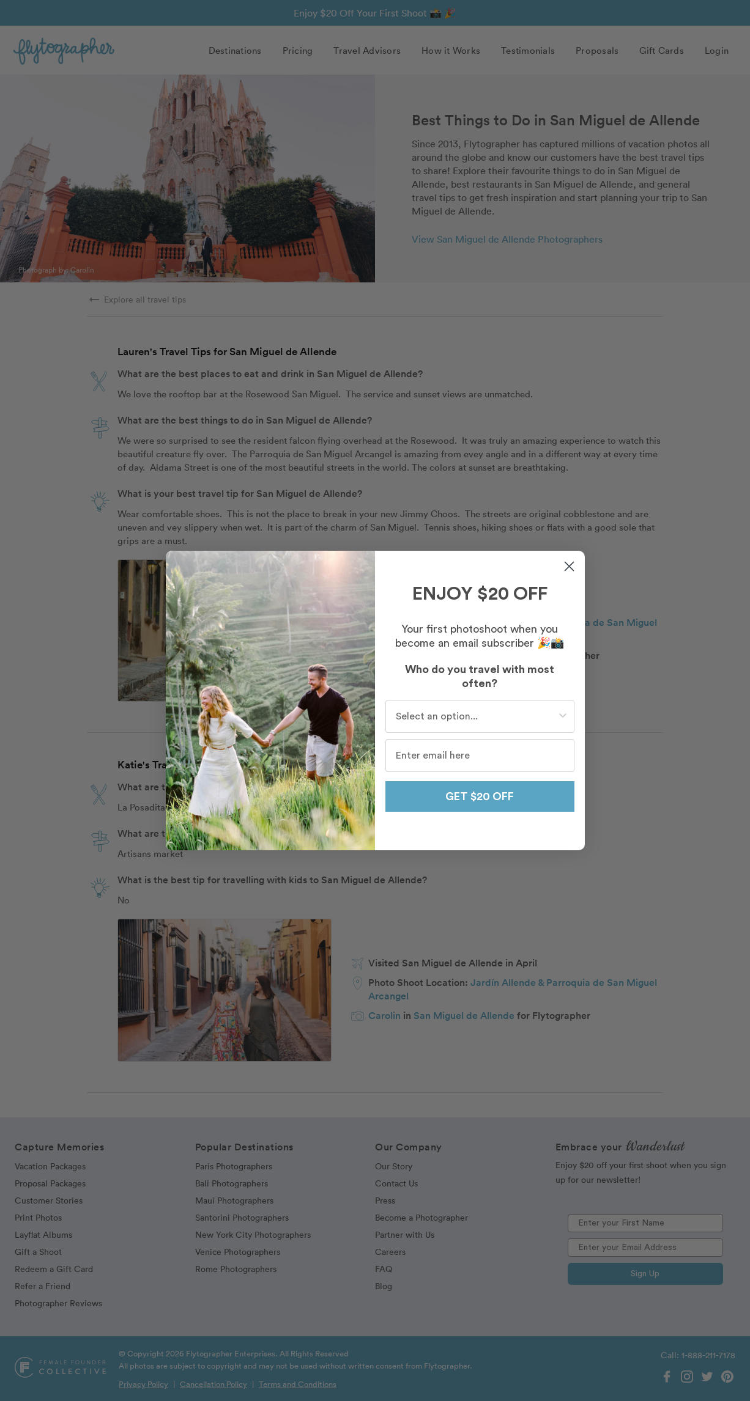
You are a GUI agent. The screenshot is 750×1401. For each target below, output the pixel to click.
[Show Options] (563, 716)
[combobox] (476, 716)
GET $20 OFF (479, 796)
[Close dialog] (569, 566)
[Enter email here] (479, 755)
